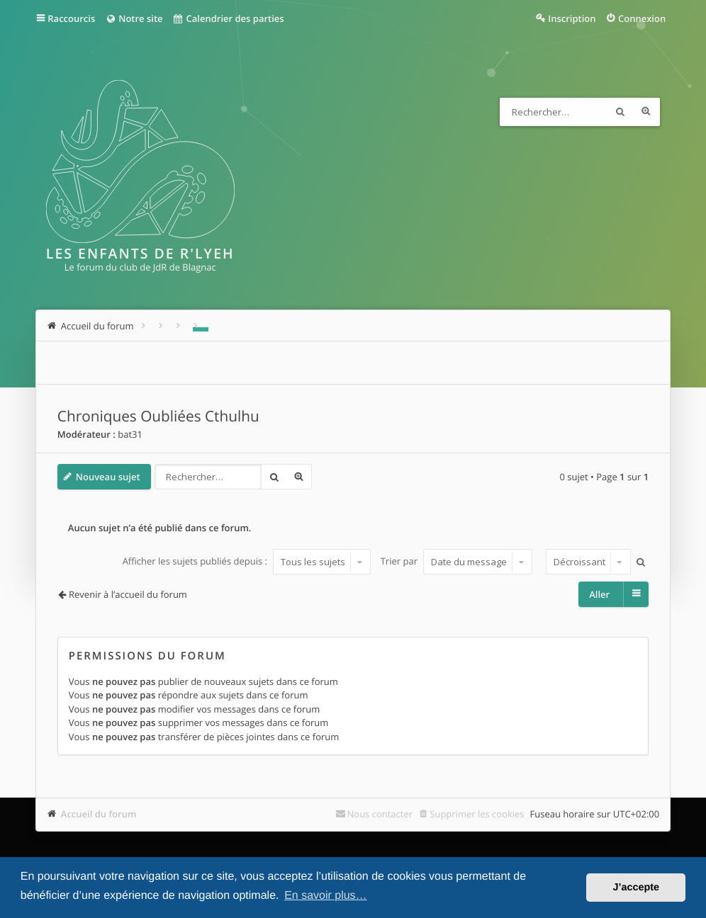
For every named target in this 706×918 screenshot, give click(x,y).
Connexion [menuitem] (642, 18)
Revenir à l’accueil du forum (128, 594)
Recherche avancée (646, 112)
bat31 (130, 434)
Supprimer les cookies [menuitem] (477, 814)
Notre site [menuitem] (133, 18)
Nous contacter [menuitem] (380, 814)
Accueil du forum (99, 814)
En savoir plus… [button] (325, 896)
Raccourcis (71, 18)
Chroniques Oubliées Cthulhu (158, 416)
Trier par (457, 561)
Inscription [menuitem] (571, 18)
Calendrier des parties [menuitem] (228, 18)
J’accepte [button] (635, 887)
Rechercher (620, 112)
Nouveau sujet (108, 476)
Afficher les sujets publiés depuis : (247, 561)
